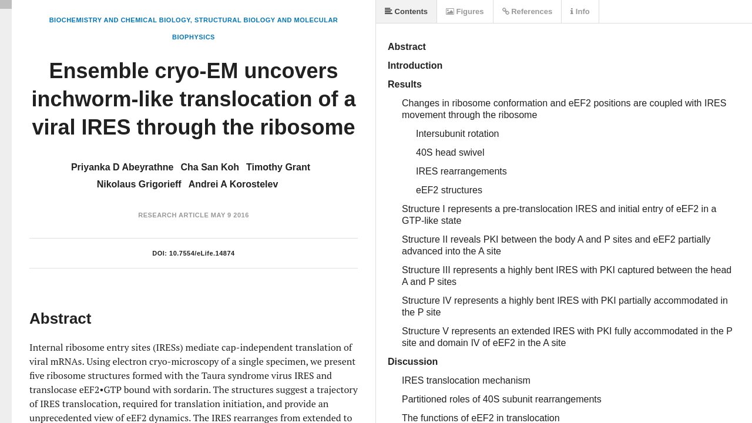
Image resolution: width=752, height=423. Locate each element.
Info (579, 11)
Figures (465, 11)
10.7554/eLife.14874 (202, 253)
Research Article (173, 215)
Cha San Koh (209, 167)
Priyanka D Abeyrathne (122, 167)
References (527, 11)
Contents (406, 11)
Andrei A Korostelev (233, 184)
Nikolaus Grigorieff (139, 184)
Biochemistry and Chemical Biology (119, 20)
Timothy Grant (278, 167)
